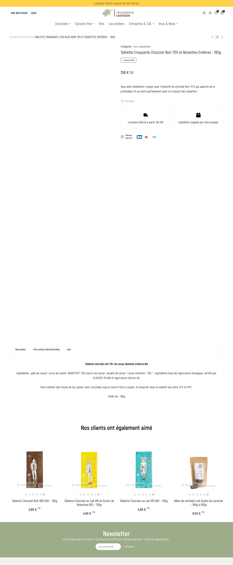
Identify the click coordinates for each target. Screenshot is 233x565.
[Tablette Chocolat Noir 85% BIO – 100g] (35, 367)
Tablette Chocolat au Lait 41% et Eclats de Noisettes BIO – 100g (89, 405)
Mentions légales (148, 482)
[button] (216, 13)
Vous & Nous (167, 23)
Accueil (14, 37)
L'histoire (100, 506)
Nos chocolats (103, 482)
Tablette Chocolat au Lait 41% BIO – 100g (144, 403)
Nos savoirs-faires (105, 511)
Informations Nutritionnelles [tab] (48, 251)
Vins (101, 23)
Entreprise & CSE (140, 23)
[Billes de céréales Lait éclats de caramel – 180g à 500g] (198, 367)
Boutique (26, 37)
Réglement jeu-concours (152, 496)
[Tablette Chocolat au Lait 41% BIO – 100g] (144, 367)
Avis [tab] (71, 251)
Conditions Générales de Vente (154, 487)
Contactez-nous (147, 492)
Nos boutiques (19, 13)
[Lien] (196, 523)
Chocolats (61, 23)
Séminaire (100, 501)
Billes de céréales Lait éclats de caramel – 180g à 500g (198, 405)
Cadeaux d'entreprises (107, 496)
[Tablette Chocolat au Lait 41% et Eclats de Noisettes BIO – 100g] (89, 367)
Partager (128, 101)
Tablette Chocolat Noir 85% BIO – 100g (34, 403)
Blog (33, 13)
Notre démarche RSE (106, 515)
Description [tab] (21, 251)
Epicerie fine (83, 23)
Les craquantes (141, 46)
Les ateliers (116, 23)
